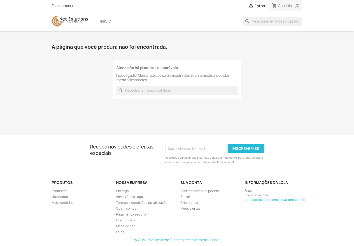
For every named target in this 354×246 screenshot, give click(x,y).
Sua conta (191, 182)
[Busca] (272, 21)
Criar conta (189, 202)
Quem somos (126, 208)
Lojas (120, 232)
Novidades (60, 197)
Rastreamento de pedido (199, 191)
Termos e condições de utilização (142, 202)
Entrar (185, 197)
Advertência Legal (130, 197)
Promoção (60, 191)
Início (105, 21)
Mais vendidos (63, 202)
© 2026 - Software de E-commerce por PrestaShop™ (177, 240)
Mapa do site (126, 226)
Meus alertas (190, 208)
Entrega (122, 191)
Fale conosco (63, 5)
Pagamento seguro (131, 214)
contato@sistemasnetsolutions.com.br (275, 199)
